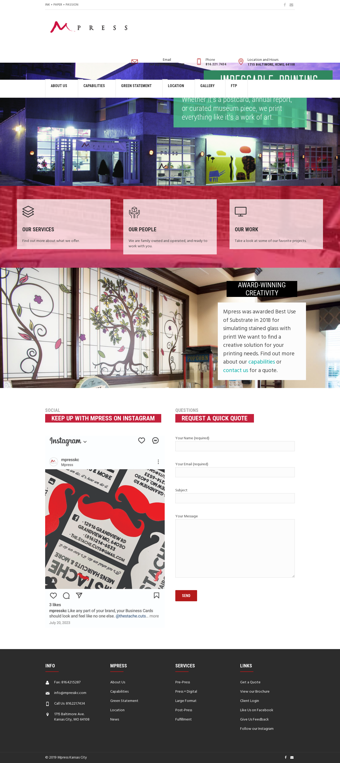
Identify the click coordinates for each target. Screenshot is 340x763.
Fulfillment (183, 720)
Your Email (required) (235, 469)
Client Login (249, 701)
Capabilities (119, 692)
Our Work (246, 229)
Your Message (235, 546)
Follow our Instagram (257, 729)
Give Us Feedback (254, 720)
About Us (117, 682)
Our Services (38, 229)
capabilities (261, 362)
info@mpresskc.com (70, 693)
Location (117, 710)
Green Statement (124, 701)
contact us (235, 370)
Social (52, 410)
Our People (142, 229)
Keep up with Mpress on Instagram (103, 418)
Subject (235, 495)
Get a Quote (250, 682)
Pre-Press (182, 682)
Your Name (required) (235, 443)
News (114, 720)
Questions (186, 410)
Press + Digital (186, 692)
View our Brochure (255, 692)
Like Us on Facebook (256, 710)
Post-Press (183, 710)
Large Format (186, 701)
